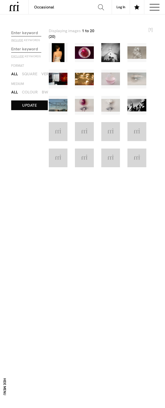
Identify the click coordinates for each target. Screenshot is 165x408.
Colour (30, 91)
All (14, 73)
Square (29, 73)
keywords (25, 40)
